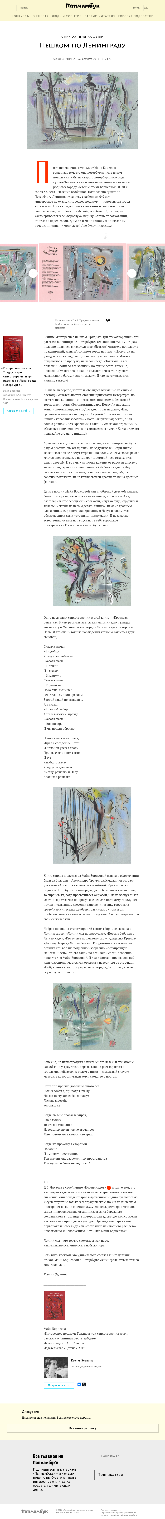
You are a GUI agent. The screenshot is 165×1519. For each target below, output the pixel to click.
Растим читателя (99, 16)
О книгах (41, 16)
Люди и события (67, 16)
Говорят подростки (136, 16)
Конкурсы (21, 16)
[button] (105, 237)
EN (146, 7)
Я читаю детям (91, 36)
